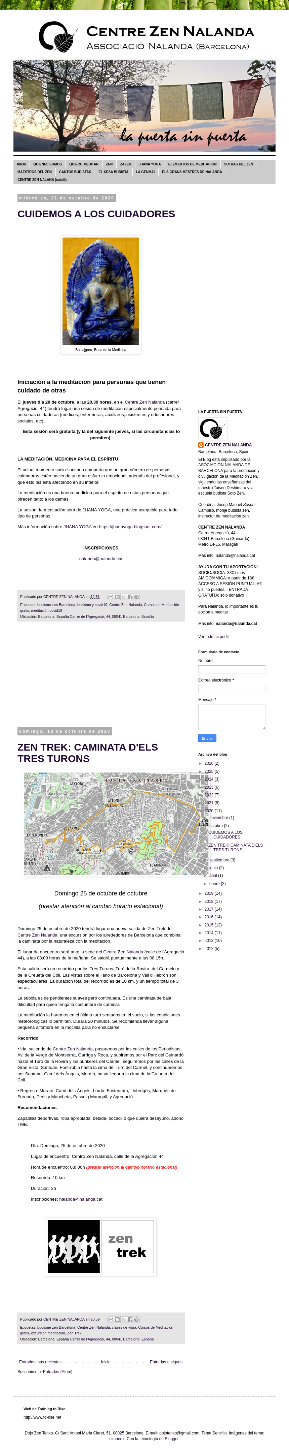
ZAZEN (125, 164)
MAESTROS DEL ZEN (34, 172)
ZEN (109, 164)
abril (213, 875)
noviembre (219, 817)
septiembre (220, 860)
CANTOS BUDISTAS (75, 172)
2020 (210, 811)
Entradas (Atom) (57, 1371)
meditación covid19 (46, 610)
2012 (210, 948)
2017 (210, 909)
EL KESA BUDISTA (113, 172)
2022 (210, 795)
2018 (210, 901)
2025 (210, 771)
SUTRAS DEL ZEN (238, 164)
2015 (210, 925)
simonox (117, 1438)
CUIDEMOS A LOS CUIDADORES (96, 213)
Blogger (171, 1438)
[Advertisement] (100, 679)
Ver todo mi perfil (213, 636)
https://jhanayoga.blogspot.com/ (130, 526)
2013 (210, 940)
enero (215, 883)
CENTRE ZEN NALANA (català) (42, 180)
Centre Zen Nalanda (145, 402)
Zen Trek (74, 1333)
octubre (216, 825)
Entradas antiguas (166, 1362)
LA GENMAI (145, 172)
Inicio (21, 164)
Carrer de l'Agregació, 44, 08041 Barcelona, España (112, 616)
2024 (210, 779)
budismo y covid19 (92, 605)
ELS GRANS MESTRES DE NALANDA (192, 172)
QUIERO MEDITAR (83, 164)
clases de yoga (124, 1327)
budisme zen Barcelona (56, 605)
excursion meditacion (48, 1333)
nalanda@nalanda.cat (101, 558)
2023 (210, 787)
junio (214, 867)
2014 (210, 932)
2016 (210, 917)
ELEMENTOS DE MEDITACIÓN (192, 164)
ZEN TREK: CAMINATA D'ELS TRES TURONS (87, 752)
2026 (210, 763)
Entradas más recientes (40, 1362)
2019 (210, 893)
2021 (210, 802)
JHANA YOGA (150, 164)
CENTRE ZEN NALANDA (228, 445)
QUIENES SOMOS (47, 164)
